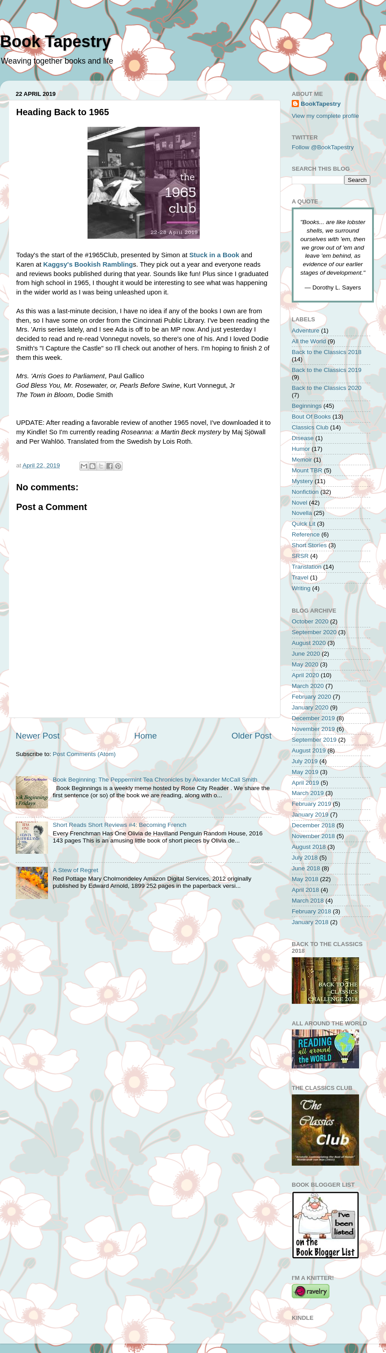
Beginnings (307, 405)
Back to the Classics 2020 (326, 388)
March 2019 (308, 793)
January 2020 (310, 707)
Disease (303, 438)
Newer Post (38, 735)
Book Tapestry (55, 41)
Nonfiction (305, 491)
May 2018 (305, 879)
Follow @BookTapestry (323, 147)
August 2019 (309, 750)
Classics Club (310, 427)
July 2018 (305, 857)
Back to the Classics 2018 (326, 352)
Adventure (306, 330)
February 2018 (311, 911)
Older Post (252, 735)
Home (145, 735)
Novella (302, 513)
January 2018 (310, 922)
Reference (306, 534)
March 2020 (308, 686)
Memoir (302, 459)
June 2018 (306, 868)
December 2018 (313, 825)
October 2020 (310, 621)
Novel (299, 502)
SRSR (300, 556)
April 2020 (305, 675)
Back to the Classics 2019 (326, 370)
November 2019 (313, 729)
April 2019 (305, 782)
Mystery (302, 481)
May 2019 (305, 772)
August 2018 (309, 846)
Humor (301, 448)
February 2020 (311, 696)
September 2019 (314, 739)
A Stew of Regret (75, 870)
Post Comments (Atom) (84, 754)
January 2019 (310, 814)
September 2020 (314, 632)
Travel (300, 577)
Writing (301, 588)
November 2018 (313, 836)
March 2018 (308, 900)
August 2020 (309, 643)
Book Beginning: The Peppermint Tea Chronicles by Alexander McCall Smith (155, 779)
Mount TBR (307, 470)
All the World (309, 341)
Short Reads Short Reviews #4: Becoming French (119, 824)
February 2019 (311, 803)
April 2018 (305, 889)
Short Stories (309, 545)
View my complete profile (325, 115)
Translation (306, 566)
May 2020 (305, 664)
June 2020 (306, 653)
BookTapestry (321, 103)
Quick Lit (304, 523)
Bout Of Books (311, 416)
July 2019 (305, 761)
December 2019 (313, 718)
